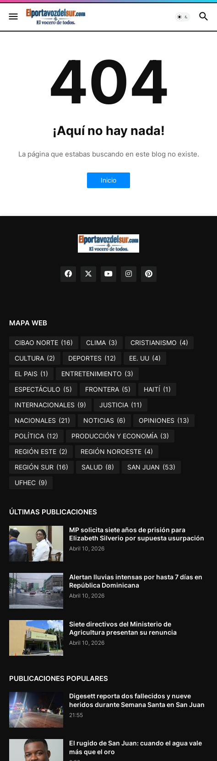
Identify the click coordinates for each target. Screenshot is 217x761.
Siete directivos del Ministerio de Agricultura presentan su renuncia (123, 628)
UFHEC (31, 482)
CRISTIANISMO (159, 342)
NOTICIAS (104, 420)
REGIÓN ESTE (41, 451)
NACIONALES (42, 420)
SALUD (97, 467)
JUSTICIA (120, 405)
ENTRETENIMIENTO (97, 373)
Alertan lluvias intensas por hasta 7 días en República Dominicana (135, 581)
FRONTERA (107, 389)
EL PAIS (31, 373)
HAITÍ (157, 389)
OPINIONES (164, 420)
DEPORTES (92, 358)
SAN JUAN (151, 467)
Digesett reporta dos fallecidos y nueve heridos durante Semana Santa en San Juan (137, 700)
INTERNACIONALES (50, 405)
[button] (12, 17)
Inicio (108, 180)
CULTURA (35, 358)
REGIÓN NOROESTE (117, 451)
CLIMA (101, 342)
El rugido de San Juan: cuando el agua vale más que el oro (135, 747)
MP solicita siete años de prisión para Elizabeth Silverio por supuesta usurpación (136, 534)
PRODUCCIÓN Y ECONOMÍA (120, 436)
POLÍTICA (36, 436)
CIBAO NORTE (44, 342)
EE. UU (145, 358)
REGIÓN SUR (41, 467)
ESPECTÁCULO (43, 389)
